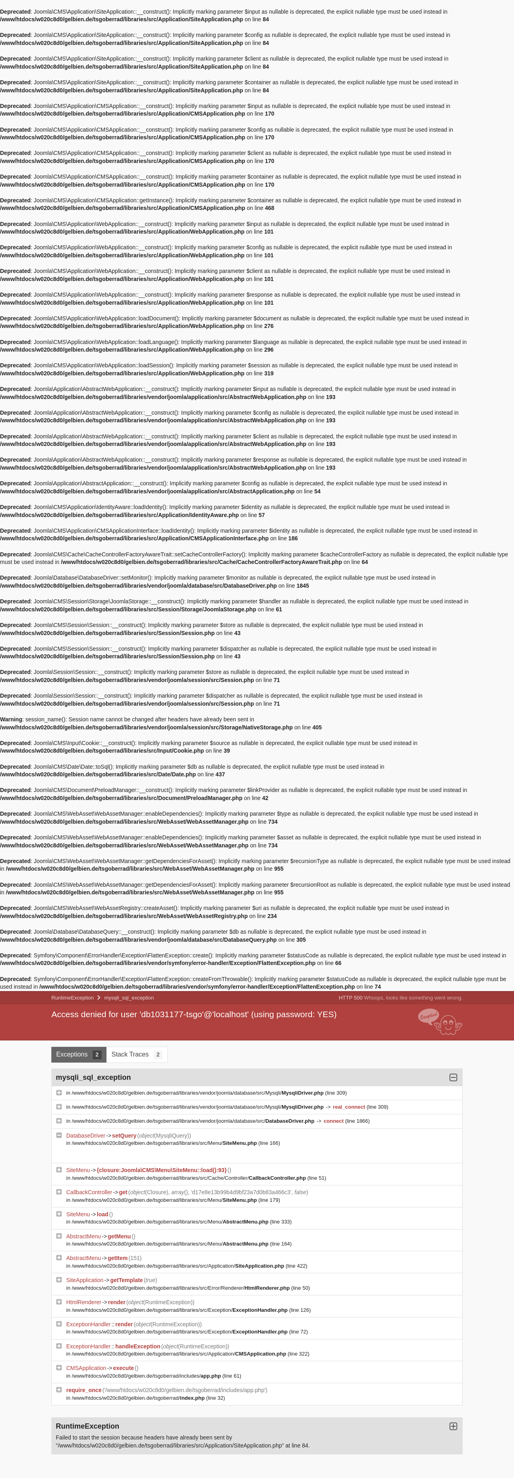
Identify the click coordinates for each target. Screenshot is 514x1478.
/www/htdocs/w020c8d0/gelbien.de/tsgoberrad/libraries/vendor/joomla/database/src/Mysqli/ (198, 1093)
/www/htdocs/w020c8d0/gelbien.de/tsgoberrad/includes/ (147, 1376)
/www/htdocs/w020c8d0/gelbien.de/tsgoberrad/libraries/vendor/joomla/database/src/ (194, 1121)
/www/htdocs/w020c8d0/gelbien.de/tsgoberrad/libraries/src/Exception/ (180, 1310)
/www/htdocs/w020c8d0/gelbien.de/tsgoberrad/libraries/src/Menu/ (165, 1143)
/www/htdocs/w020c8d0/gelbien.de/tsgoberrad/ (139, 1398)
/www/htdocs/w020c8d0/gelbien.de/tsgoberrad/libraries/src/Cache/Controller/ (190, 1178)
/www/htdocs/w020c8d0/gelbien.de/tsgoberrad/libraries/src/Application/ (179, 1266)
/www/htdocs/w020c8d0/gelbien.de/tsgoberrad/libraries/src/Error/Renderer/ (181, 1288)
